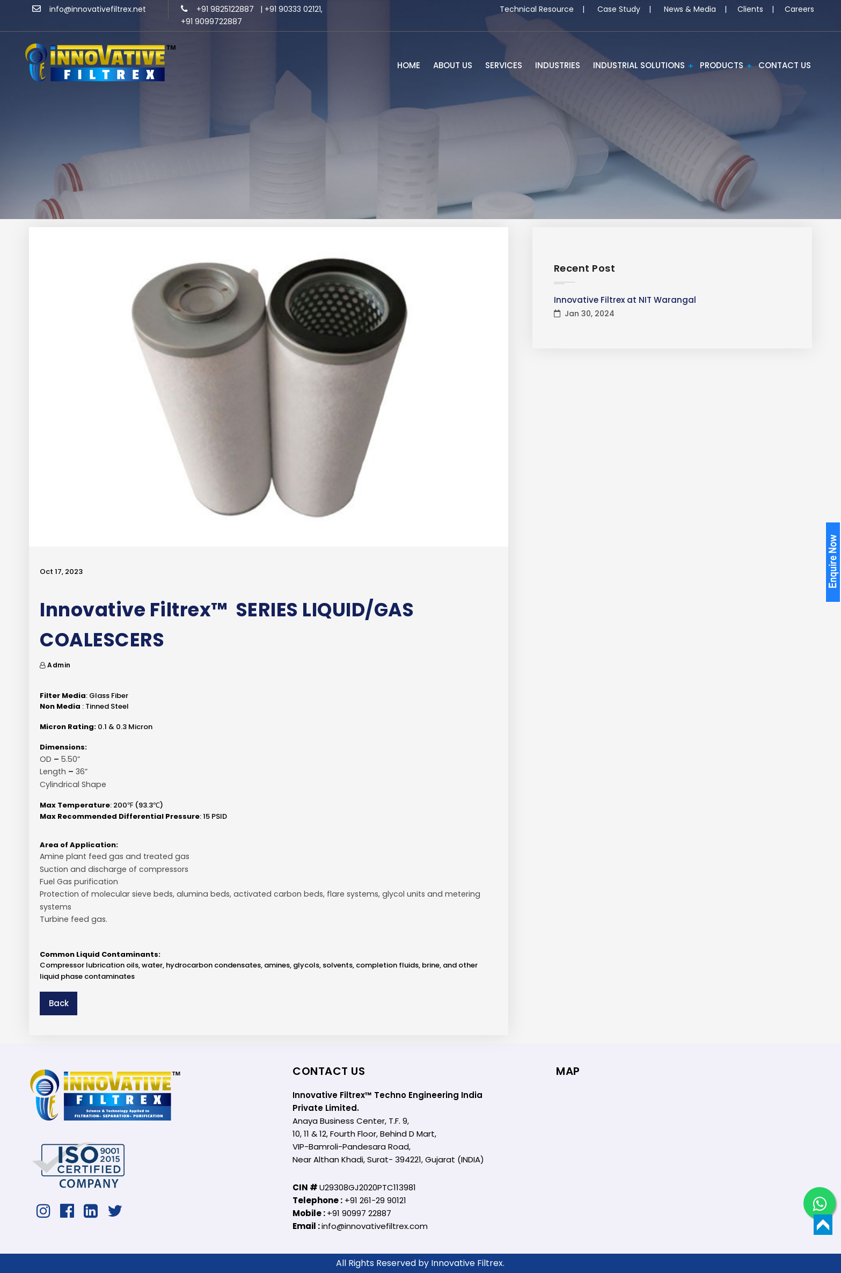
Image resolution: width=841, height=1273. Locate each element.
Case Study (618, 9)
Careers (799, 9)
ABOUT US (452, 65)
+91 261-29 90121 (375, 1200)
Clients (750, 9)
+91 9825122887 (218, 9)
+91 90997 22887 (359, 1213)
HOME (408, 65)
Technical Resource (537, 9)
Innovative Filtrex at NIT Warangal (625, 299)
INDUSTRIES (557, 65)
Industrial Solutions (639, 65)
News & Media (690, 9)
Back (59, 1003)
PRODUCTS (721, 65)
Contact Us (784, 65)
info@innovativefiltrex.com (374, 1226)
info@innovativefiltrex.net (89, 9)
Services (503, 65)
